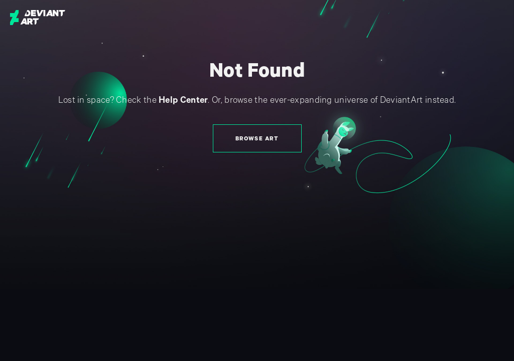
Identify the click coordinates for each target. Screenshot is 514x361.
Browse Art (257, 138)
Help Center (183, 100)
